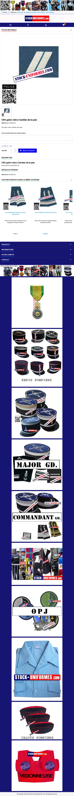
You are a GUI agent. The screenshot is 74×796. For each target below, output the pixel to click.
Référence (5, 123)
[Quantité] (11, 151)
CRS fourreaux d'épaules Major (46, 212)
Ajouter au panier (27, 151)
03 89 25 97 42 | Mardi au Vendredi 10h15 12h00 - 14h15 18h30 (35, 12)
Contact (4, 12)
